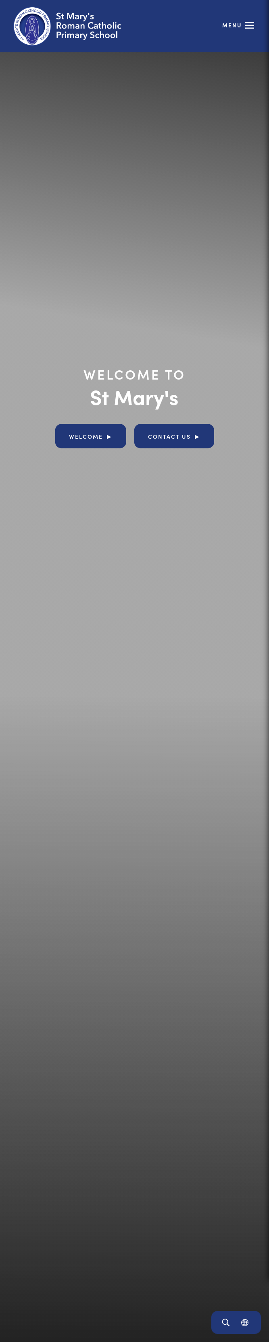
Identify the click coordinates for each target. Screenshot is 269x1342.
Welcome (86, 436)
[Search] (225, 1322)
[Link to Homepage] (74, 26)
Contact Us (169, 436)
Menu (232, 25)
